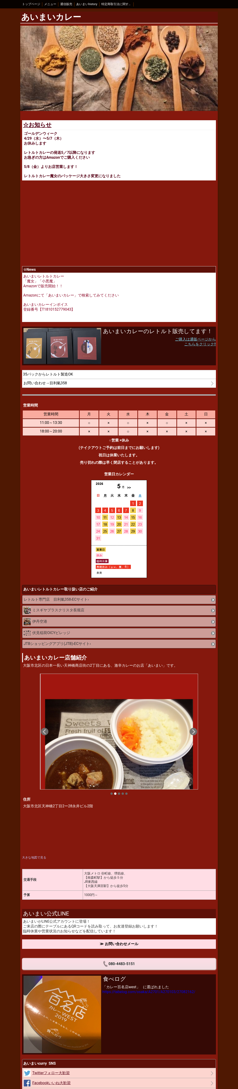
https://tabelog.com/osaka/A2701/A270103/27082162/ (148, 992)
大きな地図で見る (34, 857)
